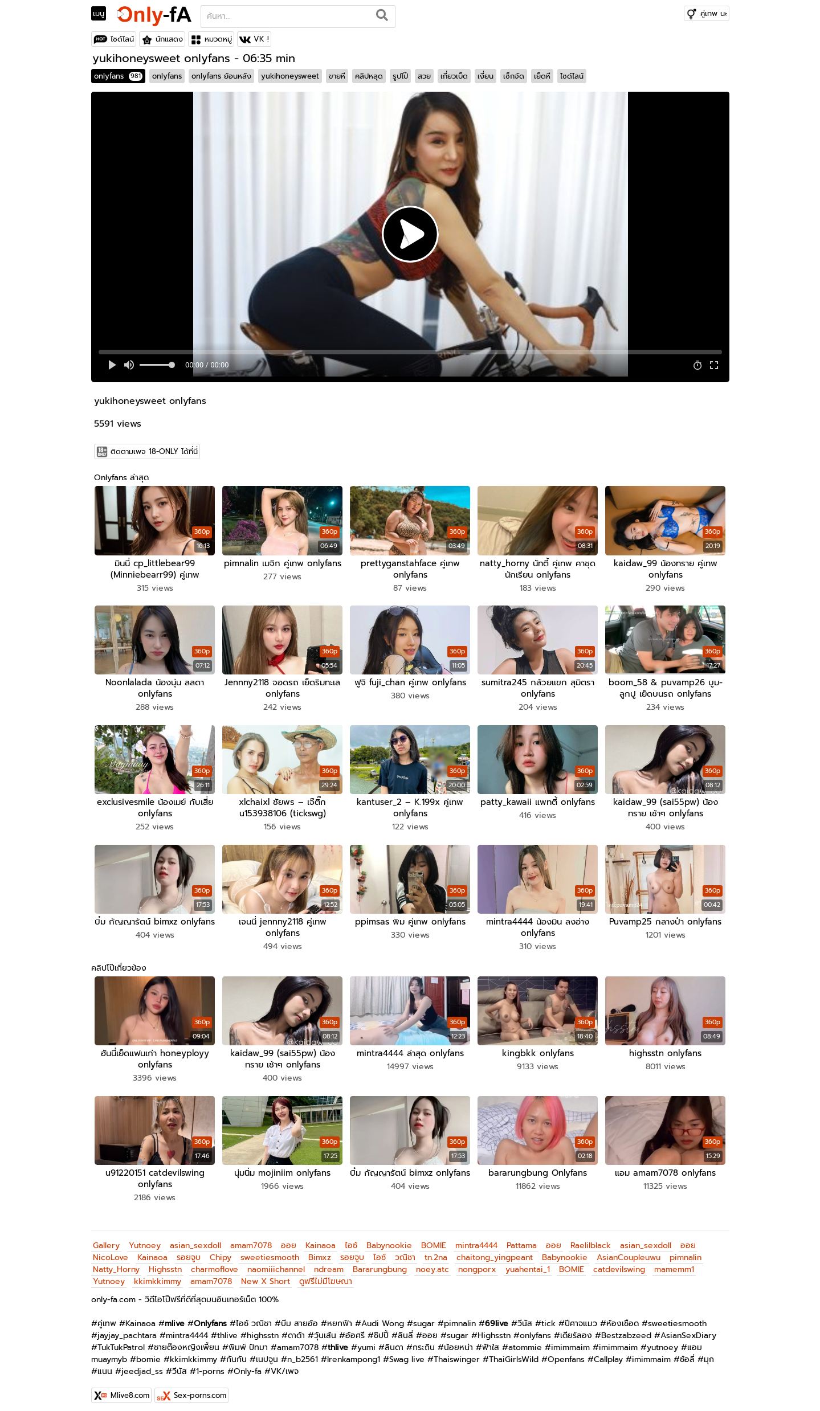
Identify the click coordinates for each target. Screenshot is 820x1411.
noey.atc (432, 1262)
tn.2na (436, 1250)
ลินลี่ (405, 1328)
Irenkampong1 (353, 1352)
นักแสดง (169, 39)
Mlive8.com (130, 1388)
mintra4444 (476, 1238)
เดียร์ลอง (576, 1328)
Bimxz (319, 1250)
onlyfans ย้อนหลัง (221, 76)
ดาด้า (296, 1328)
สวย (424, 76)
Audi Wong (382, 1316)
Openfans (566, 1352)
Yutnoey (145, 1238)
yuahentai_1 (527, 1262)
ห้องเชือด (622, 1316)
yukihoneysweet (290, 76)
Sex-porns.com (200, 1388)
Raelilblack (590, 1238)
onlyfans (118, 76)
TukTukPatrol (121, 1340)
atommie (525, 1340)
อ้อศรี (355, 1328)
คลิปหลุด (369, 76)
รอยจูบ (189, 1250)
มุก (709, 1352)
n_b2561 (302, 1352)
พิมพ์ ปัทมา (248, 1340)
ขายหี (337, 76)
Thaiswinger (457, 1352)
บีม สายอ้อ (299, 1316)
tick (548, 1316)
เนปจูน (267, 1352)
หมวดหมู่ (218, 39)
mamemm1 (674, 1262)
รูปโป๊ (400, 76)
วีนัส (524, 1316)
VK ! (261, 39)
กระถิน (424, 1340)
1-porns (210, 1364)
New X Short (265, 1274)
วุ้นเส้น (325, 1328)
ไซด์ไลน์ (122, 39)
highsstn (263, 1328)
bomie (148, 1352)
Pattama (522, 1238)
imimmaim (570, 1340)
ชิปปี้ (381, 1328)
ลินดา (394, 1340)
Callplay (608, 1352)
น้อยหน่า (458, 1340)
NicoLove (110, 1250)
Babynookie (389, 1238)
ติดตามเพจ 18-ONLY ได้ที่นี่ (154, 451)
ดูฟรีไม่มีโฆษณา (325, 1274)
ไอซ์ (351, 1238)
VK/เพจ (285, 1364)
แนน (104, 1364)
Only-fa (248, 1364)
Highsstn (165, 1262)
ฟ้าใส (490, 1340)
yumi (366, 1340)
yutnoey (662, 1340)
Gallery (106, 1238)
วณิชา (405, 1250)
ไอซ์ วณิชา (254, 1316)
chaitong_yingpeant (494, 1250)
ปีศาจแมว (581, 1316)
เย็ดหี (542, 76)
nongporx (477, 1262)
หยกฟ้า (339, 1316)
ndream (329, 1262)
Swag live (407, 1352)
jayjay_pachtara (127, 1328)
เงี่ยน (485, 76)
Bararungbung (380, 1262)
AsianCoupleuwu (628, 1250)
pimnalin (685, 1250)
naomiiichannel (276, 1262)
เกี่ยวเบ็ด (454, 76)
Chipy (220, 1250)
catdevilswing (619, 1262)
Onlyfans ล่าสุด (121, 478)
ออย (288, 1238)
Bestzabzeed (626, 1328)
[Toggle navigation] (102, 13)
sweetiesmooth (269, 1250)
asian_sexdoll (195, 1238)
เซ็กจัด (513, 76)
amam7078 (251, 1238)
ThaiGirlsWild (513, 1352)
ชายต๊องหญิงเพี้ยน (186, 1340)
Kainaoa (320, 1238)
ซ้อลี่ (687, 1352)
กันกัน (236, 1352)
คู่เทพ (106, 1316)
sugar (424, 1316)
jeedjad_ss (142, 1364)
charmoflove (214, 1262)
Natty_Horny (116, 1262)
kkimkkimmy (157, 1274)
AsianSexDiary (688, 1328)
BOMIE (433, 1238)
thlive (227, 1328)
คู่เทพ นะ (713, 13)
